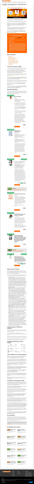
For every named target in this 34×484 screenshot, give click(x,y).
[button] (32, 478)
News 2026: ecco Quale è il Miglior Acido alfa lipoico (13, 430)
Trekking (19, 2)
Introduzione (10, 56)
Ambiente (15, 2)
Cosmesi (22, 2)
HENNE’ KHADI (19, 37)
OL (6, 0)
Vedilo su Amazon (17, 126)
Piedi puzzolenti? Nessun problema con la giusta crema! (24, 443)
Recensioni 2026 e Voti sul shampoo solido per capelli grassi (24, 455)
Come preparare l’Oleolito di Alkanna (13, 60)
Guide (6, 2)
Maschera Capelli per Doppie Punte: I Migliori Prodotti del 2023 (23, 437)
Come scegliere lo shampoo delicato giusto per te (13, 449)
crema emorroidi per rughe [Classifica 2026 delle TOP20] (13, 437)
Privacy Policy (18, 472)
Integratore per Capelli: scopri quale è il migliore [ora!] (13, 443)
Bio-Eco (12, 2)
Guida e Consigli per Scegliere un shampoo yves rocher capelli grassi (13, 462)
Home (3, 2)
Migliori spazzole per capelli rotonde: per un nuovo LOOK (23, 449)
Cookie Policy (18, 473)
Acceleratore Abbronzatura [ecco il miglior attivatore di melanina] (21, 430)
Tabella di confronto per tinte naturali (13, 61)
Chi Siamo (13, 472)
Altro (25, 2)
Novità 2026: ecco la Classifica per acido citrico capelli (23, 462)
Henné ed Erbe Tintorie (11, 59)
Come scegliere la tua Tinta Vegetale (13, 62)
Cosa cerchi (9, 2)
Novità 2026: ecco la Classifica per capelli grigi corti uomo (13, 455)
